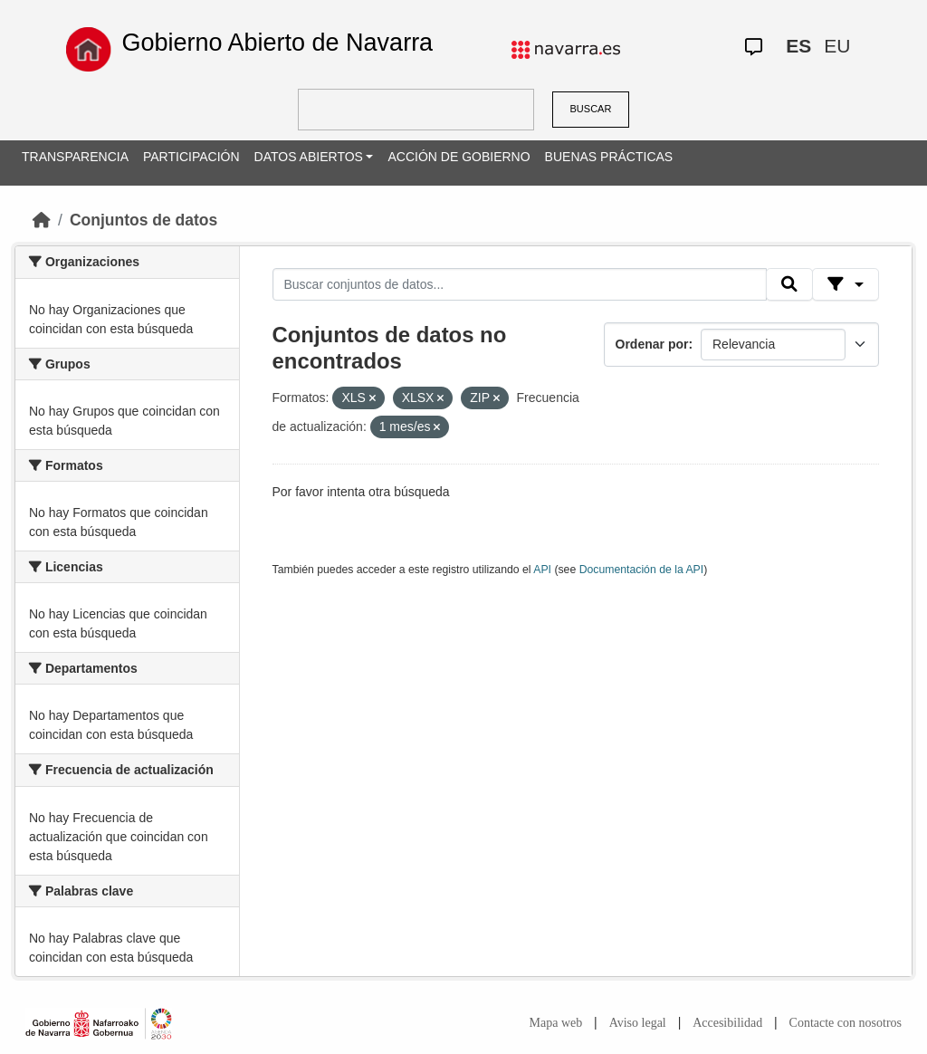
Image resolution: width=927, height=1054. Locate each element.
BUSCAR (591, 108)
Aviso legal (637, 1023)
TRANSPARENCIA (75, 156)
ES (798, 45)
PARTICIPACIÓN (191, 156)
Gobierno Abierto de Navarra (277, 42)
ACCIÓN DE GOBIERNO (458, 156)
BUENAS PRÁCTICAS (609, 156)
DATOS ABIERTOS (308, 156)
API (542, 569)
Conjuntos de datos (143, 220)
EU (837, 45)
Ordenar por (652, 344)
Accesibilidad (727, 1023)
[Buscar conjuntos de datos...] (519, 284)
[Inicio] (42, 220)
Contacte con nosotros (845, 1023)
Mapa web (556, 1023)
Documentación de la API (641, 569)
